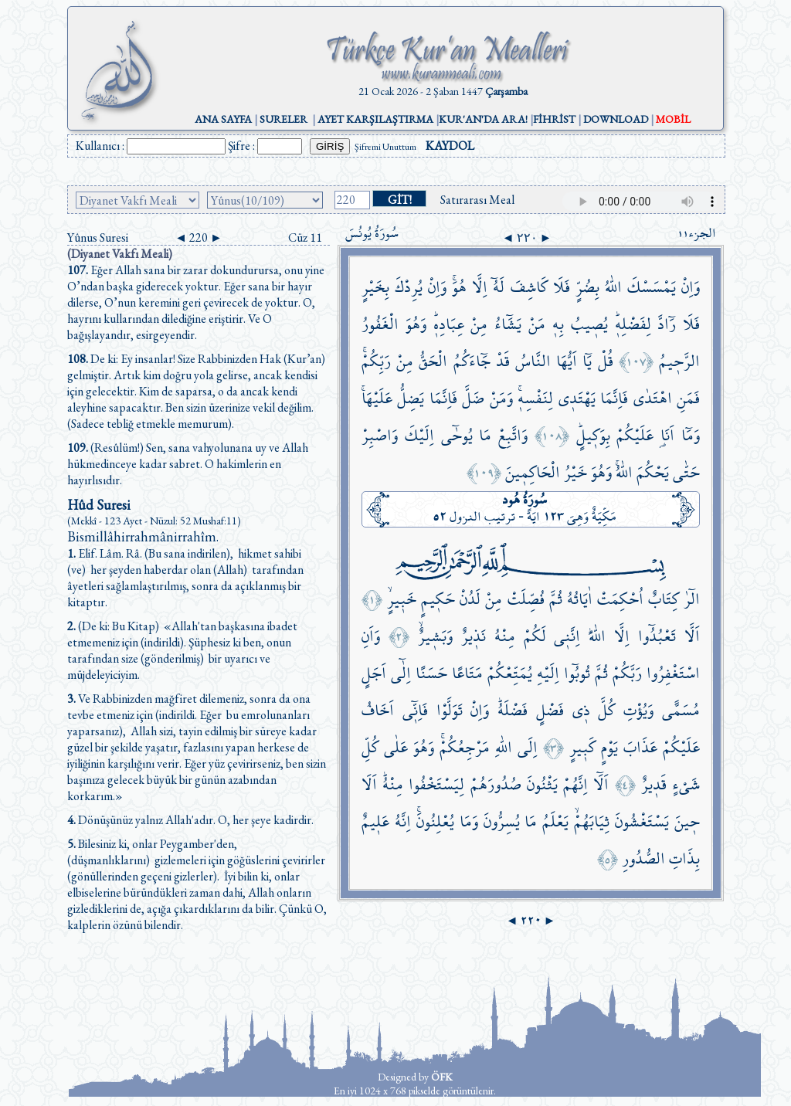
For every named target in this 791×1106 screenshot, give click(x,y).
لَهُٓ (498, 287)
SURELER (283, 119)
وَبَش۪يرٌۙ (435, 636)
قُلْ (605, 361)
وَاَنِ (371, 636)
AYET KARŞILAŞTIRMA (375, 119)
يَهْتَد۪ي (577, 398)
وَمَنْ (501, 398)
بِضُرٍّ (587, 287)
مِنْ (478, 324)
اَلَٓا (601, 784)
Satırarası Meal (477, 200)
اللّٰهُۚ (624, 472)
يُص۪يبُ (589, 324)
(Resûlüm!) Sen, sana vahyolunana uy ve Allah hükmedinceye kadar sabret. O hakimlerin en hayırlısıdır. (187, 463)
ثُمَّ (555, 599)
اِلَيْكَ (419, 435)
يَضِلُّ (410, 398)
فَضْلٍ (550, 710)
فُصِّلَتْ (526, 599)
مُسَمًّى (681, 710)
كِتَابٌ (663, 599)
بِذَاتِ (684, 858)
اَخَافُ (378, 710)
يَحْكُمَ (653, 472)
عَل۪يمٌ (375, 821)
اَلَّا (692, 636)
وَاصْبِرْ (380, 435)
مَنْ (536, 324)
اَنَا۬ (667, 435)
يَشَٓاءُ (507, 324)
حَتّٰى (686, 472)
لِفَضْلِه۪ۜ (633, 324)
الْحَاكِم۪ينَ (532, 472)
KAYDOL (450, 145)
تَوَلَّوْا (449, 710)
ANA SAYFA (223, 119)
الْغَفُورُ (380, 324)
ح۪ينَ (687, 821)
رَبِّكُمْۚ (376, 361)
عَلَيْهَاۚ (377, 398)
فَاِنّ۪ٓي (415, 710)
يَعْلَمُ (555, 821)
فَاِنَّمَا (614, 398)
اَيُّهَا (566, 361)
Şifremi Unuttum (385, 147)
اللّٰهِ (503, 747)
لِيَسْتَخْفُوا (436, 784)
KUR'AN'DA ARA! (483, 119)
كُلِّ (370, 747)
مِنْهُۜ (392, 784)
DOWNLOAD (615, 119)
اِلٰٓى (401, 673)
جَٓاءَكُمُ (472, 361)
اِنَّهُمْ (575, 784)
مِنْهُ (504, 636)
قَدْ (503, 361)
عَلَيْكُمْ (635, 435)
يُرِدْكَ (409, 287)
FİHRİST (554, 119)
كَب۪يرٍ (582, 747)
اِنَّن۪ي (567, 636)
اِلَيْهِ (548, 673)
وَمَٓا (690, 435)
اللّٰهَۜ (597, 636)
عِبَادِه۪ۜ (448, 324)
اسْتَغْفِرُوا (673, 673)
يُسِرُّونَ (502, 821)
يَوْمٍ (609, 747)
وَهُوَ (416, 324)
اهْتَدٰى (652, 398)
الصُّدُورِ (643, 858)
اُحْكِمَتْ (620, 599)
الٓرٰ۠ (692, 599)
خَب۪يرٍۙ (401, 599)
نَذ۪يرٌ (473, 636)
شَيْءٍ (686, 784)
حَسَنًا (431, 673)
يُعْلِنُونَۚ (435, 821)
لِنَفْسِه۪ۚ (535, 398)
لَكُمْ (535, 636)
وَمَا (469, 821)
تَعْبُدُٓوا (657, 636)
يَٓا (587, 361)
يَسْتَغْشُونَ (642, 821)
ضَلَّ (473, 398)
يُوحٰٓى (457, 435)
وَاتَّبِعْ (513, 435)
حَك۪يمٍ (438, 599)
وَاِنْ (690, 287)
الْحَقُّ (433, 361)
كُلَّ (606, 710)
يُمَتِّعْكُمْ (509, 673)
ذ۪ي (581, 710)
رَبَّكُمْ (627, 673)
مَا (485, 435)
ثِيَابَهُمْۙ (591, 821)
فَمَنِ (688, 398)
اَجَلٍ (374, 673)
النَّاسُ (533, 361)
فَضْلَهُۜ (512, 710)
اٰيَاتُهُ (579, 599)
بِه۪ (558, 324)
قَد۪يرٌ (654, 784)
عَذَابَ (640, 747)
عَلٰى (396, 747)
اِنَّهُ (403, 821)
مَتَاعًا (467, 673)
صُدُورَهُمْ (495, 784)
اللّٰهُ (613, 287)
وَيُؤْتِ (638, 710)
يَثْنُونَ (542, 784)
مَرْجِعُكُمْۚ (465, 747)
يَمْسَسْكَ (651, 287)
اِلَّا (479, 287)
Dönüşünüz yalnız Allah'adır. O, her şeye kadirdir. (190, 820)
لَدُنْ (470, 599)
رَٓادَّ (666, 324)
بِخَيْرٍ (375, 287)
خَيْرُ (575, 472)
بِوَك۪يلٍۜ (593, 435)
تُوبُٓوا (577, 673)
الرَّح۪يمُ (679, 361)
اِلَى (528, 747)
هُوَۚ (459, 287)
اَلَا (369, 784)
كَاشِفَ (529, 287)
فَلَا (561, 287)
